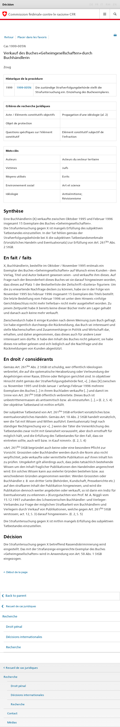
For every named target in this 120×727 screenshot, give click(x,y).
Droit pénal (14, 626)
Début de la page (16, 572)
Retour (9, 37)
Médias (12, 722)
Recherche (9, 616)
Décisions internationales (24, 637)
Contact (12, 713)
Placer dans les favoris (32, 37)
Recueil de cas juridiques (20, 606)
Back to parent (15, 595)
